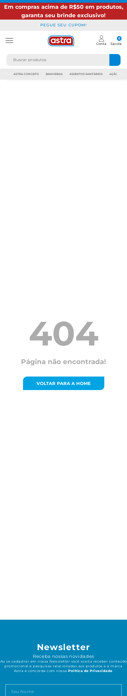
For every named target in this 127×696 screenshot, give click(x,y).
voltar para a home (64, 383)
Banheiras (54, 74)
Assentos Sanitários (86, 74)
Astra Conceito (26, 74)
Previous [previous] (6, 74)
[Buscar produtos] (115, 60)
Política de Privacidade (90, 671)
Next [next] (120, 74)
